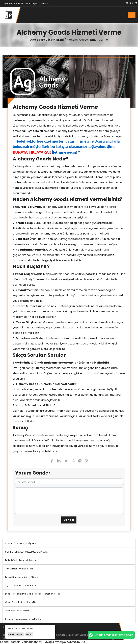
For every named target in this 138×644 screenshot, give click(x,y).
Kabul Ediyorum (15, 634)
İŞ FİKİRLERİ (56, 40)
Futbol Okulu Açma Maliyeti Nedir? (23, 560)
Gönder (69, 520)
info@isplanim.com (38, 3)
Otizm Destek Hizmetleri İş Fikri (21, 602)
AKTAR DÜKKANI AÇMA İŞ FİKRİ (20, 543)
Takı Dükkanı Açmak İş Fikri (19, 568)
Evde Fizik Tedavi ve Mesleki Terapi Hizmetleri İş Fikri (32, 593)
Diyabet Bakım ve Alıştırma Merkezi (23, 619)
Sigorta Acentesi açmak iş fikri (21, 585)
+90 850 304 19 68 (12, 3)
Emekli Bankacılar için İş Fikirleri (21, 577)
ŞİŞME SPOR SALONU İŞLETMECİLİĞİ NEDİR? (26, 551)
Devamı (29, 634)
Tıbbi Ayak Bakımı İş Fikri (17, 610)
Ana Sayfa (37, 40)
